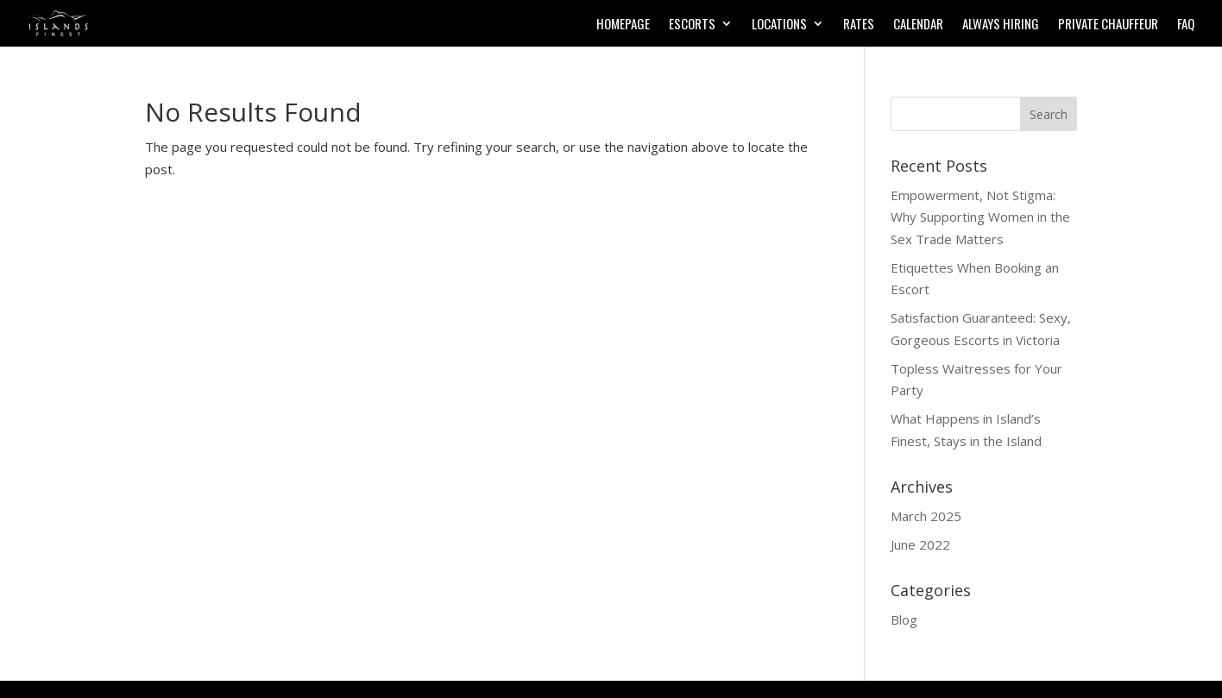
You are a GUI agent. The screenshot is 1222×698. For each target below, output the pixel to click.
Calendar (918, 25)
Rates (858, 25)
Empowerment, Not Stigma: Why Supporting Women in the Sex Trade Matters (980, 217)
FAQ (1185, 25)
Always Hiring (1000, 25)
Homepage (623, 25)
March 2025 (926, 516)
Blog (904, 619)
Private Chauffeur (1108, 25)
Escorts (692, 25)
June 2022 (920, 544)
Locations (779, 25)
